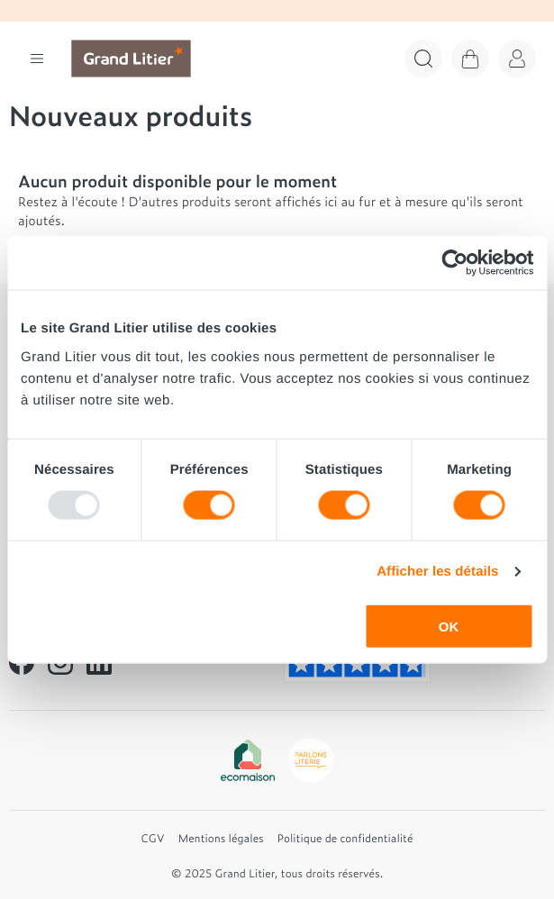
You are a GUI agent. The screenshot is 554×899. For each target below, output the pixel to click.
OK (449, 625)
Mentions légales (221, 838)
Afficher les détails (437, 571)
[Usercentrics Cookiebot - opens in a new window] (454, 263)
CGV (153, 838)
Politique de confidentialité (345, 838)
